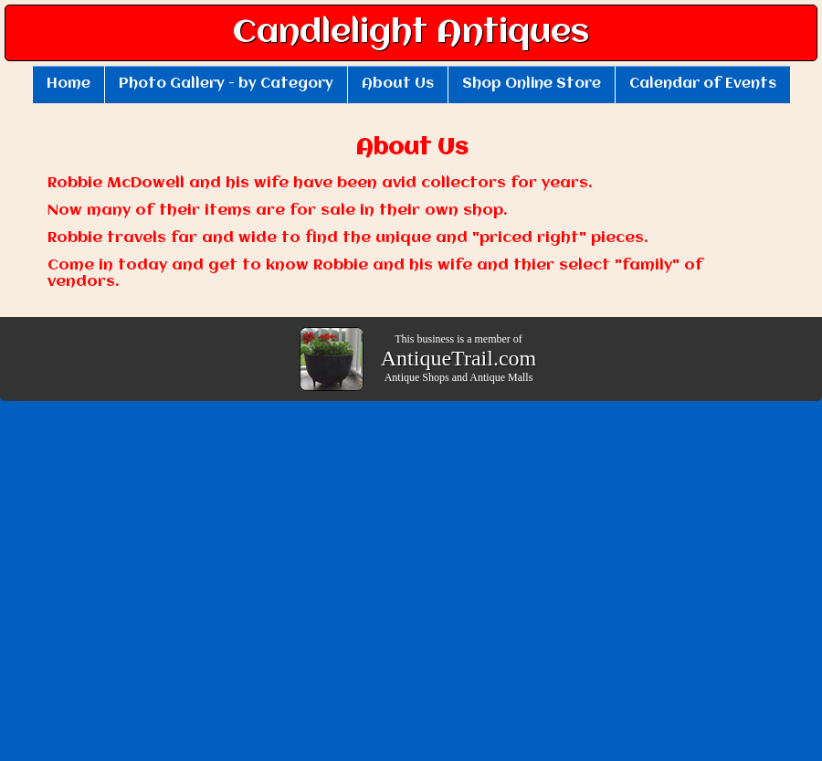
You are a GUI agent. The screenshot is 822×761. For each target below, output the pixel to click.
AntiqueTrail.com (458, 358)
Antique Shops (417, 377)
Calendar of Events (702, 84)
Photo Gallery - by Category (226, 84)
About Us (398, 84)
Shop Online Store (531, 84)
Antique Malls (500, 377)
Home (68, 84)
